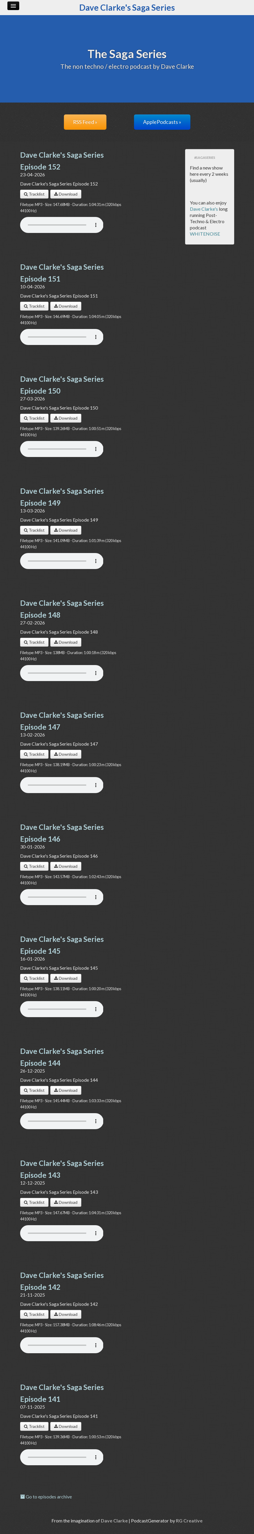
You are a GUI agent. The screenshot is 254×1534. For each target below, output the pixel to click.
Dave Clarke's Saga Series (127, 7)
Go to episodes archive (46, 1496)
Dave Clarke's (204, 209)
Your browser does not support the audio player (61, 225)
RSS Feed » (85, 122)
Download (65, 193)
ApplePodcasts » (162, 122)
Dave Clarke (114, 1520)
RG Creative (189, 1520)
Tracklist (34, 193)
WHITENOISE (205, 234)
